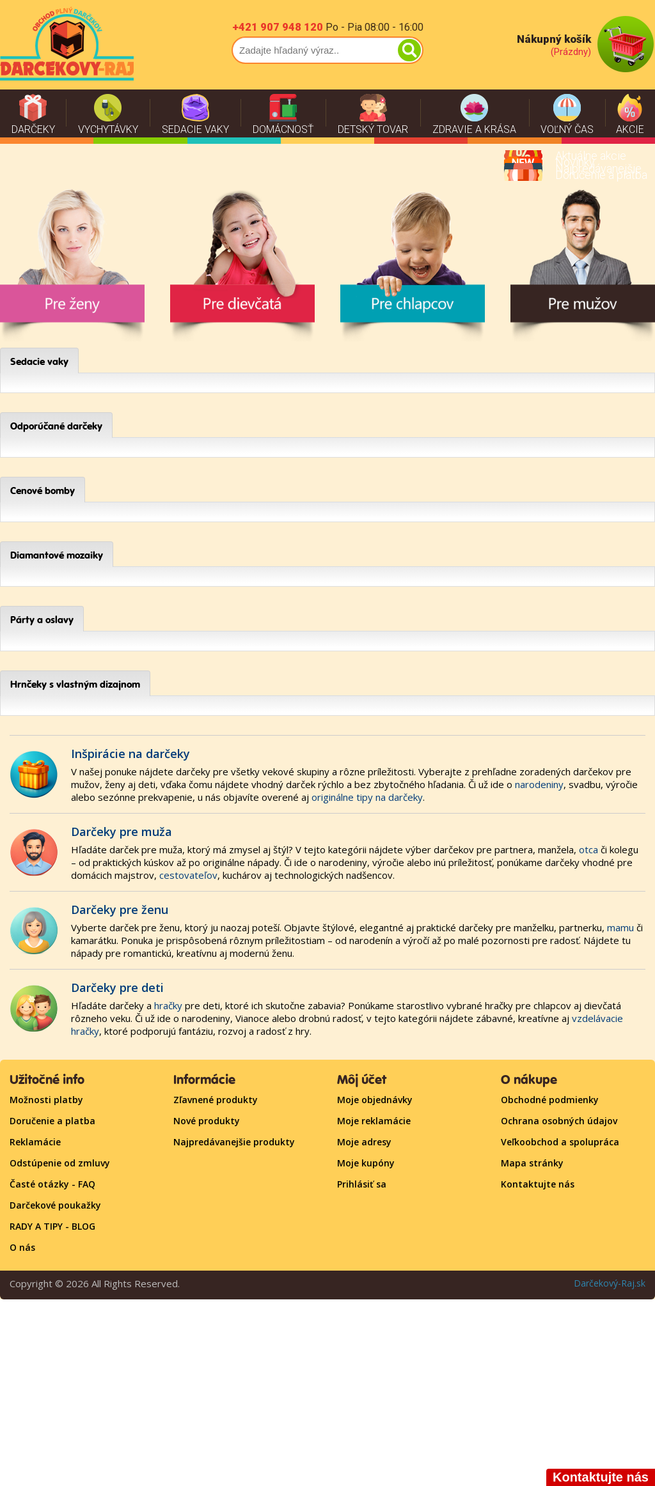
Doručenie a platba (52, 1121)
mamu (620, 927)
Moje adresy (364, 1142)
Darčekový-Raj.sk (609, 1283)
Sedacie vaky (39, 361)
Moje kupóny (366, 1163)
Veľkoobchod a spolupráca (560, 1142)
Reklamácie (35, 1142)
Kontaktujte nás (537, 1184)
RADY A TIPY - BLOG (52, 1226)
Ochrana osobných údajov (559, 1121)
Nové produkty (206, 1121)
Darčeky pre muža (121, 831)
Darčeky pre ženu (119, 909)
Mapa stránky (532, 1163)
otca (588, 849)
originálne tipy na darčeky (367, 797)
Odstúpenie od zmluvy (60, 1163)
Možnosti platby (46, 1100)
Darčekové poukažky (55, 1205)
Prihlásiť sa (361, 1184)
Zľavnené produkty (215, 1100)
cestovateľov (188, 875)
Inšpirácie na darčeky (130, 753)
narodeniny (539, 784)
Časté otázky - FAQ (52, 1184)
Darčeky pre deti (117, 987)
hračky (168, 1005)
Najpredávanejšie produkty (234, 1142)
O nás (22, 1247)
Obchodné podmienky (550, 1100)
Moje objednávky (375, 1100)
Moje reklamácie (374, 1121)
